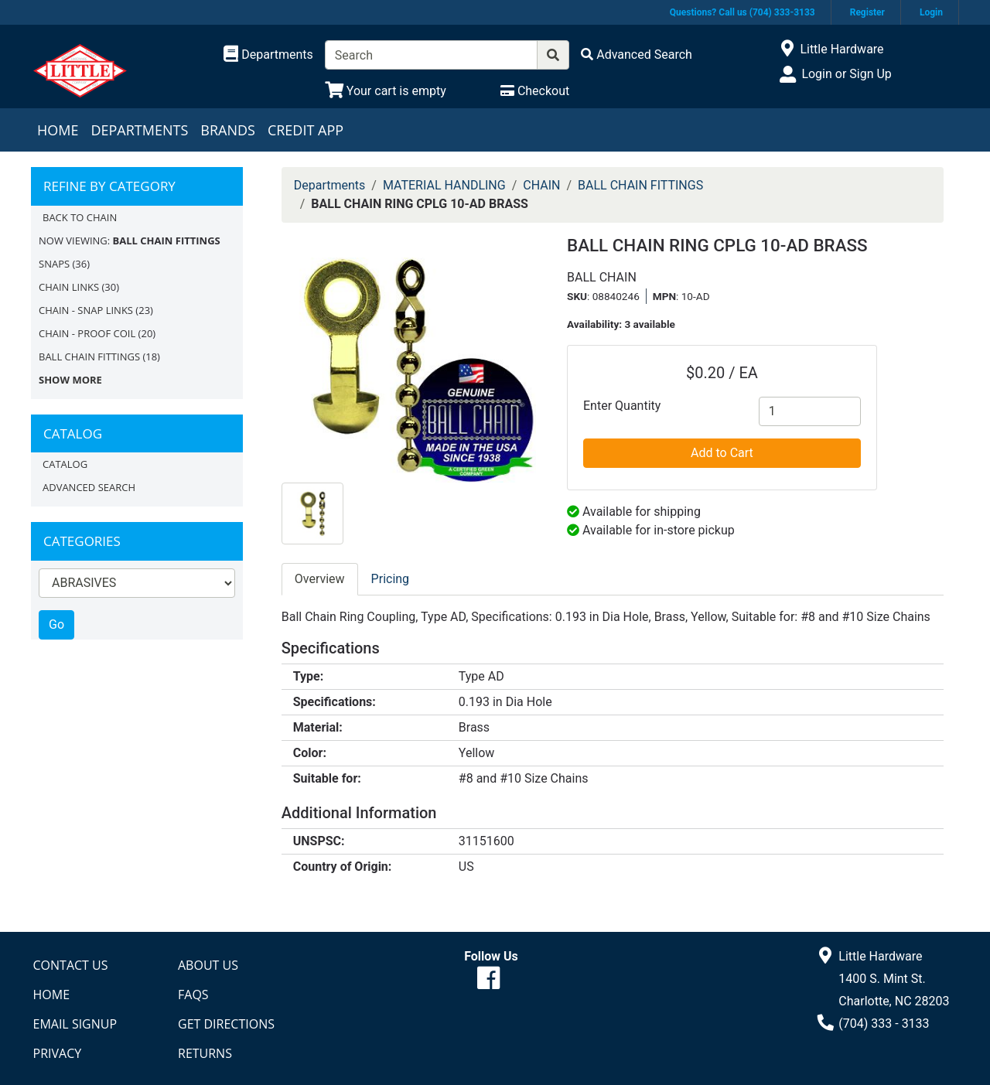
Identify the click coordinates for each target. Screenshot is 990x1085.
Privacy (57, 1053)
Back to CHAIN (80, 217)
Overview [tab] (320, 579)
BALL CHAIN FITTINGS (89, 356)
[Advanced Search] (636, 54)
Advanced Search (89, 487)
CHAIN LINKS (69, 287)
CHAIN (541, 185)
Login (931, 12)
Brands (227, 130)
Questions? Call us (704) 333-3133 (742, 12)
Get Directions (226, 1023)
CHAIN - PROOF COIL (87, 333)
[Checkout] (534, 91)
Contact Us (70, 965)
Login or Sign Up (846, 74)
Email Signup (75, 1023)
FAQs (193, 994)
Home (57, 130)
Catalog (65, 464)
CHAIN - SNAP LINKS (86, 310)
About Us (208, 965)
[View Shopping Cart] (385, 91)
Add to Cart (722, 452)
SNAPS (54, 264)
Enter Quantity (622, 405)
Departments (139, 130)
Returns (205, 1053)
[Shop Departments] (268, 55)
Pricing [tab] (390, 579)
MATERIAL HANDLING (444, 185)
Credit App (305, 130)
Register (867, 12)
